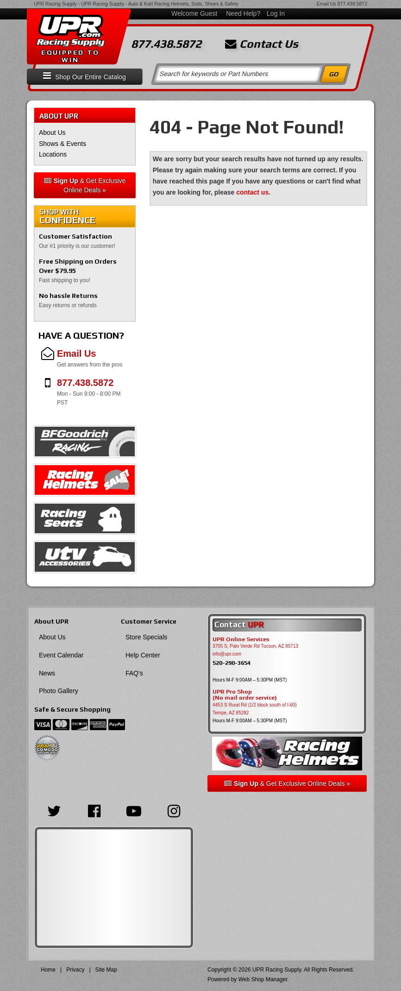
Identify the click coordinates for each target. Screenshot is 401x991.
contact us (252, 192)
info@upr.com (227, 653)
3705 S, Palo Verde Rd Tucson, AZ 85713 (255, 646)
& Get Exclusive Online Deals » (85, 185)
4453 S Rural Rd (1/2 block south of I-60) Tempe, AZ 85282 (255, 708)
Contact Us (261, 44)
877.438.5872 (352, 3)
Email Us (326, 3)
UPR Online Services (241, 639)
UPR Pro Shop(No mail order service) (245, 694)
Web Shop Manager (263, 979)
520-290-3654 (232, 662)
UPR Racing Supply (55, 3)
